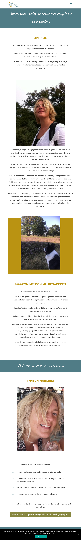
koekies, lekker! (41, 537)
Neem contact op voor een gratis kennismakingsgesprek (40, 514)
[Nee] (78, 534)
